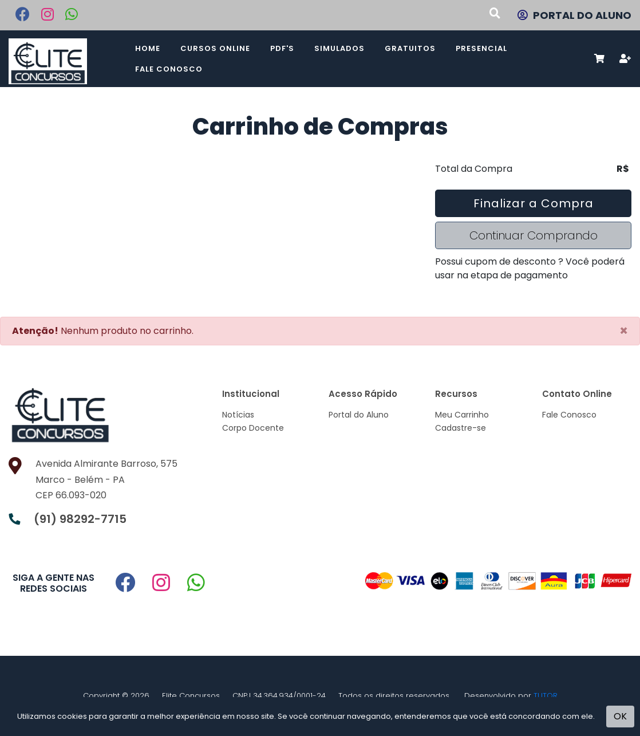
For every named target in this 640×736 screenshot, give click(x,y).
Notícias (238, 414)
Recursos (456, 394)
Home (147, 48)
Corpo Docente (253, 428)
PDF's (282, 48)
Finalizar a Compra (533, 203)
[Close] (623, 331)
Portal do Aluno (359, 414)
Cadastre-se (460, 428)
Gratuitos (410, 48)
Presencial (481, 48)
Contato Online (577, 394)
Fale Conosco (169, 69)
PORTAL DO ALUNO (574, 15)
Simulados (339, 48)
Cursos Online (215, 48)
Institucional (250, 394)
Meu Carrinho (462, 414)
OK (620, 716)
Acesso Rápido (363, 394)
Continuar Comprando (533, 235)
